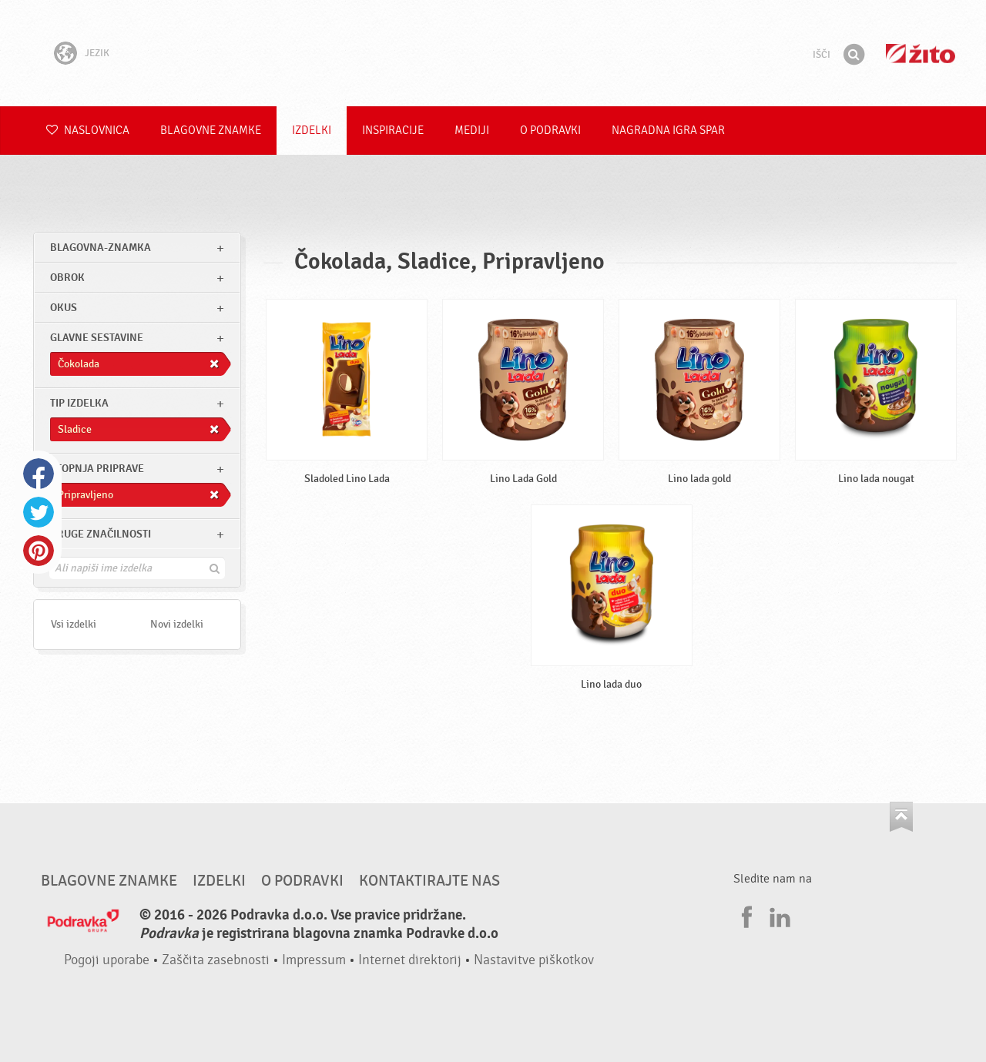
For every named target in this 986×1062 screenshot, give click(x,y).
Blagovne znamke (210, 130)
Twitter (38, 512)
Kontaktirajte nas (429, 881)
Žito (920, 53)
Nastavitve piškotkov (534, 960)
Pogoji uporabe (106, 960)
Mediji (471, 130)
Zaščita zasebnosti (216, 960)
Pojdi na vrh (901, 817)
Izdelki (311, 130)
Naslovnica (87, 130)
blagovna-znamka (100, 247)
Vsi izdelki (73, 624)
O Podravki (550, 130)
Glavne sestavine (96, 337)
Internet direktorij (409, 960)
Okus (63, 307)
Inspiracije (393, 130)
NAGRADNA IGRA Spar (668, 130)
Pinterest (38, 550)
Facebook (38, 473)
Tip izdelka (79, 403)
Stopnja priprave (97, 468)
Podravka (493, 53)
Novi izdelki (176, 624)
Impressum (314, 960)
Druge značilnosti (100, 534)
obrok (67, 277)
